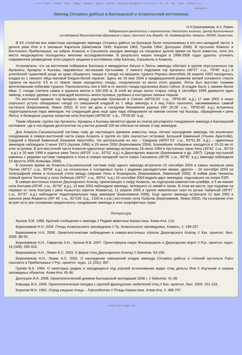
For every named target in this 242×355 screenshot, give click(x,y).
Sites (181, 3)
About (99, 3)
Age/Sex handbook (129, 3)
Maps (77, 3)
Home (57, 3)
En (161, 3)
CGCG (110, 3)
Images (88, 3)
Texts (67, 3)
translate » (202, 8)
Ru (173, 3)
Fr (167, 3)
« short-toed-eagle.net (121, 305)
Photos (191, 3)
